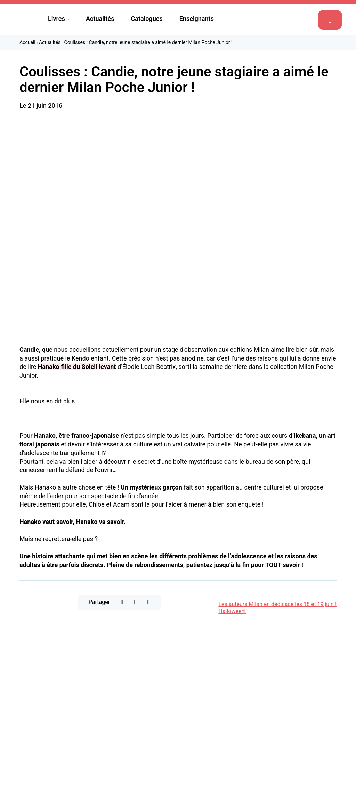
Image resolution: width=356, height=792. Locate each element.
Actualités (100, 18)
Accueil (27, 42)
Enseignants (196, 18)
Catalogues (147, 18)
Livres (56, 18)
